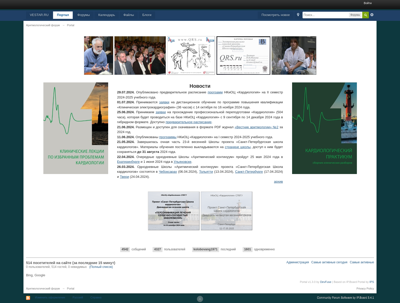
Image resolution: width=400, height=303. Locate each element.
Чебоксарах (168, 172)
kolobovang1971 (206, 249)
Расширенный (372, 15)
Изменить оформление (50, 297)
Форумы (83, 15)
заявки (164, 102)
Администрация (297, 262)
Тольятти (206, 172)
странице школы (238, 147)
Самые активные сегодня (329, 262)
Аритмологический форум (43, 288)
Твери (124, 177)
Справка (95, 297)
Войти (368, 3)
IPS (371, 281)
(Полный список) (101, 267)
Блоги (146, 15)
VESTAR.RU (39, 15)
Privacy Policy (365, 288)
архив (278, 181)
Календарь (106, 15)
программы (168, 137)
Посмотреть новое (275, 15)
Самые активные (362, 262)
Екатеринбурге (128, 162)
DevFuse (325, 281)
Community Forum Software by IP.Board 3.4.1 (345, 297)
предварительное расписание (188, 122)
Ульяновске (183, 162)
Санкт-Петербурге (249, 172)
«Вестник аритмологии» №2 (257, 127)
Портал (63, 15)
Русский (78, 297)
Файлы (128, 15)
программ (215, 92)
